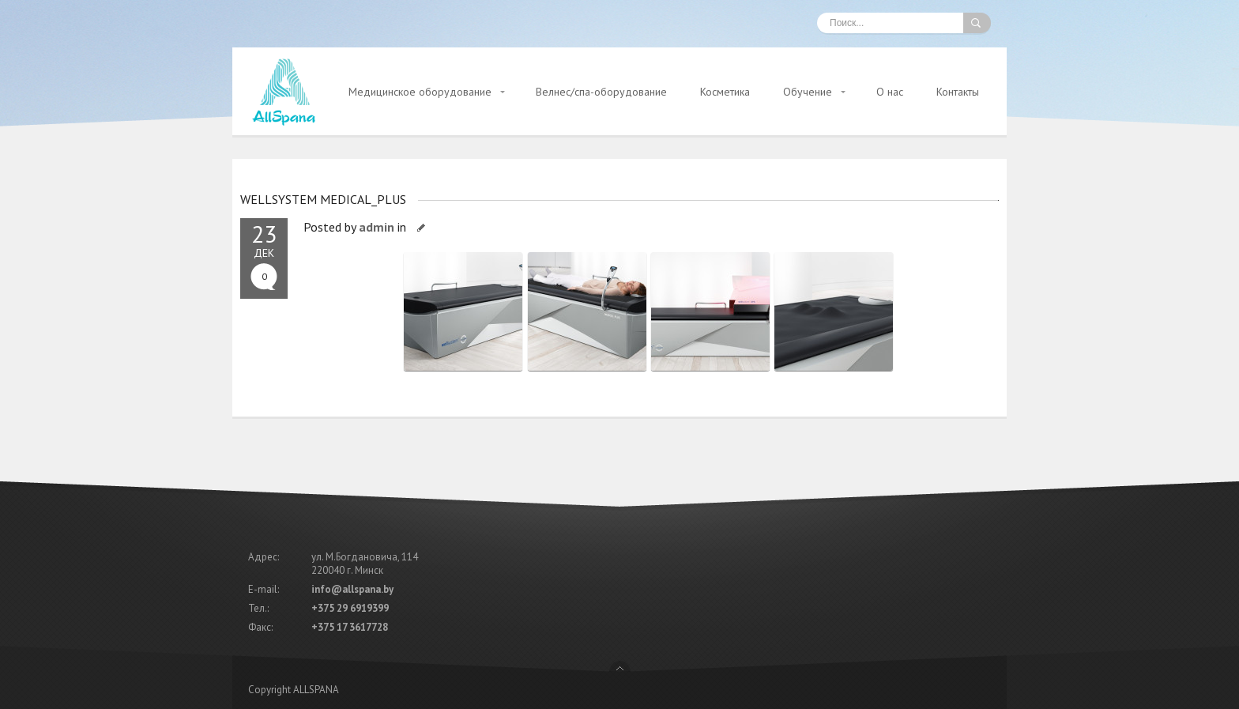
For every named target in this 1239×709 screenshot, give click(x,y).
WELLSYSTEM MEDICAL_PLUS (323, 199)
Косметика (725, 92)
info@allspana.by (352, 589)
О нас (889, 92)
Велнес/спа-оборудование (601, 92)
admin (376, 227)
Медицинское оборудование (419, 92)
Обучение (807, 92)
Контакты (957, 92)
